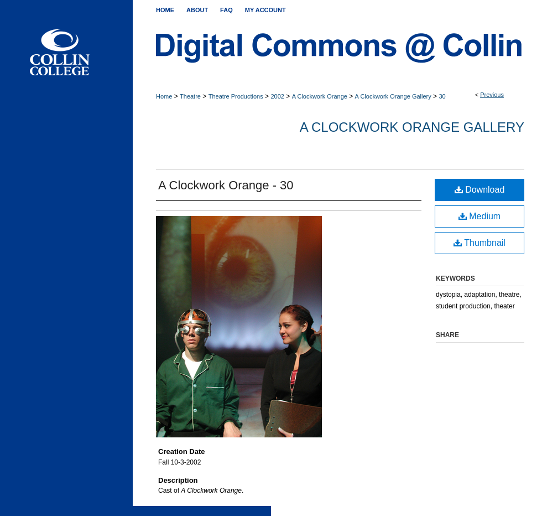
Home (164, 96)
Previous (492, 94)
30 (442, 96)
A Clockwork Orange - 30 (226, 185)
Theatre (190, 96)
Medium (479, 216)
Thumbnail (479, 242)
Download (480, 189)
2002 (277, 96)
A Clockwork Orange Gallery (393, 96)
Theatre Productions (236, 96)
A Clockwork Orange (319, 96)
